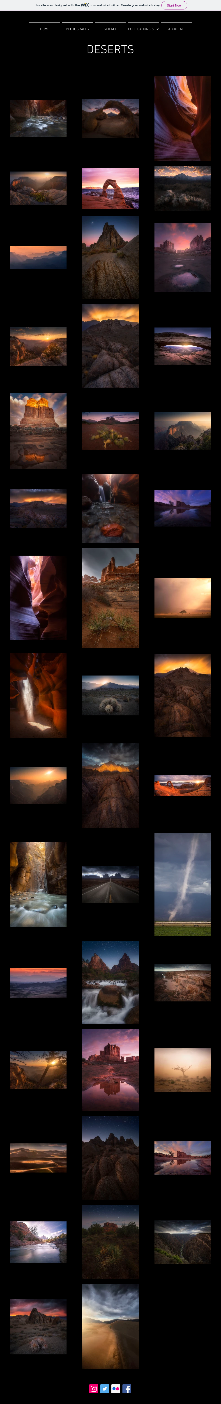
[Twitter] (104, 1388)
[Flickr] (115, 1388)
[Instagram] (93, 1388)
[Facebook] (126, 1388)
